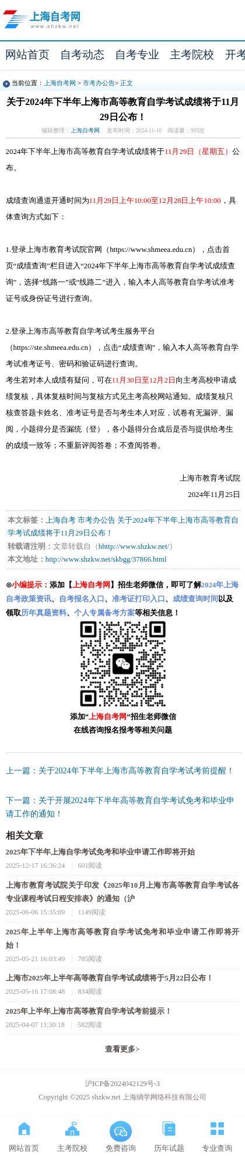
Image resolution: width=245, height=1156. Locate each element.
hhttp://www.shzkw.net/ (134, 546)
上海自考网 (60, 82)
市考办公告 (99, 82)
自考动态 (82, 54)
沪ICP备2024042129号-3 (122, 1084)
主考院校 (192, 54)
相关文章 (24, 835)
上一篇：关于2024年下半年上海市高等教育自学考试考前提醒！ (120, 770)
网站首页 (27, 54)
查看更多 (122, 1049)
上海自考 (61, 520)
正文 (126, 82)
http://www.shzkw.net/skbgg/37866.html (106, 559)
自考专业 (137, 54)
